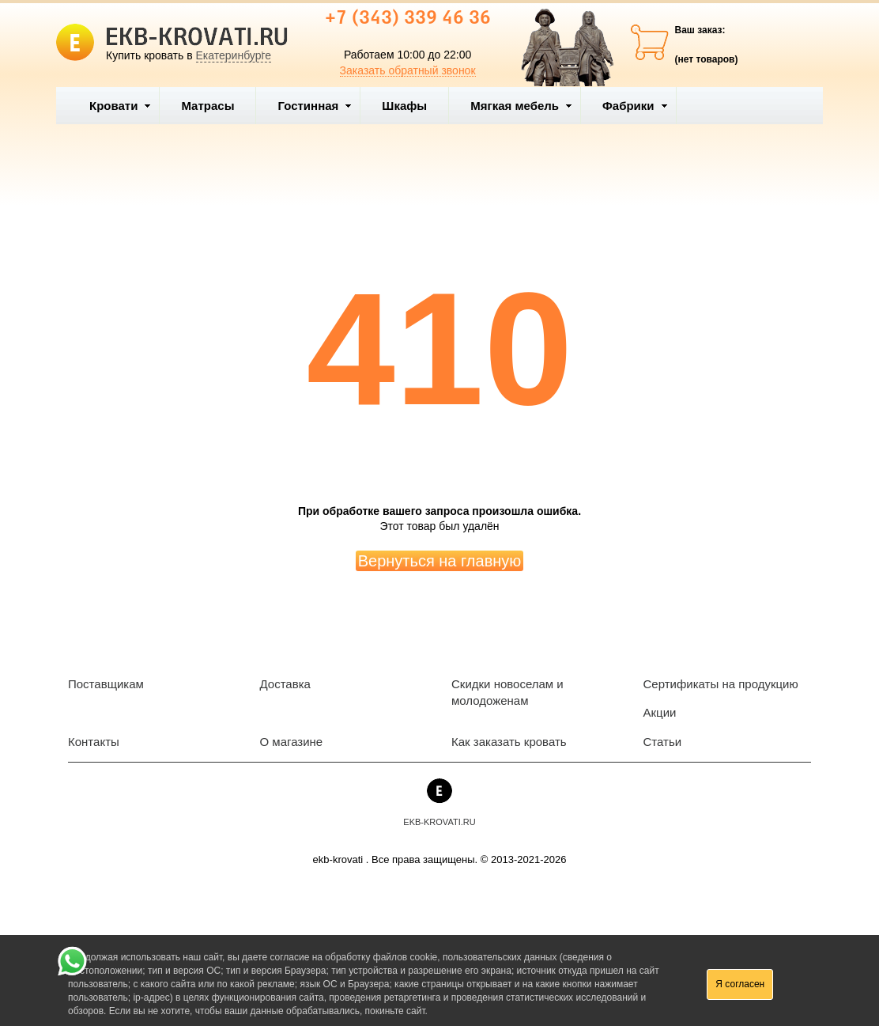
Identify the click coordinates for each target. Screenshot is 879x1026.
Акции (660, 712)
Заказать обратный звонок (408, 70)
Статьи (662, 741)
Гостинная (314, 105)
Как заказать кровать (509, 741)
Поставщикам (106, 684)
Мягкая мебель (521, 105)
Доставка (285, 684)
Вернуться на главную (440, 561)
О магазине (291, 741)
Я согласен (739, 984)
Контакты (93, 741)
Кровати (120, 105)
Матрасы (207, 105)
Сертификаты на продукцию (720, 684)
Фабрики (635, 105)
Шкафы (404, 105)
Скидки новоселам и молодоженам (507, 692)
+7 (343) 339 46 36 (408, 19)
